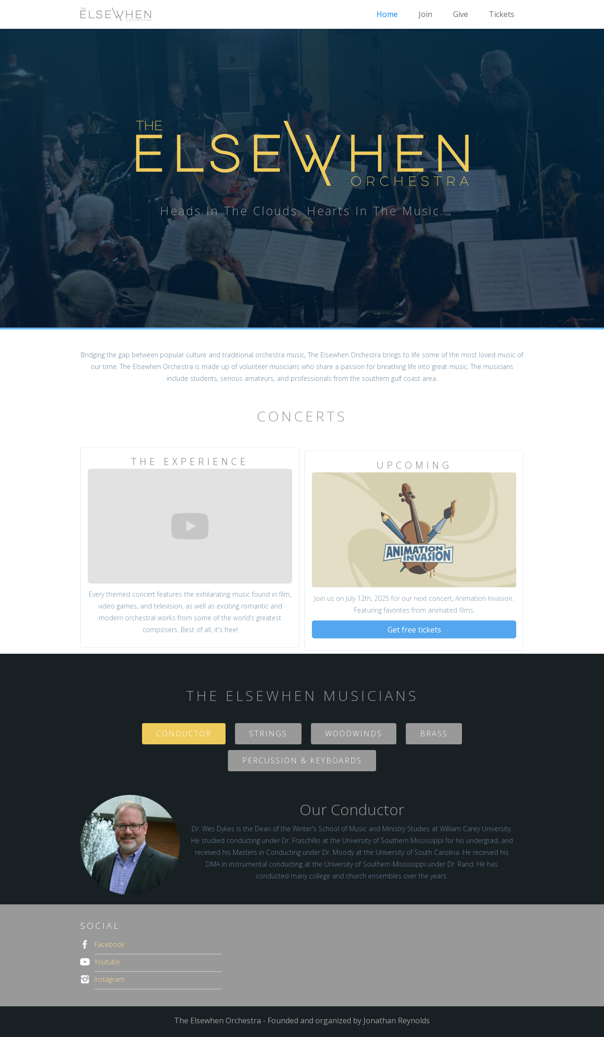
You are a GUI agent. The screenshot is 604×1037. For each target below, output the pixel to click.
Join (425, 14)
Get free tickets (414, 638)
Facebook (109, 944)
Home (387, 14)
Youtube (107, 961)
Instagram (109, 979)
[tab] (184, 733)
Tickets (501, 14)
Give (460, 14)
